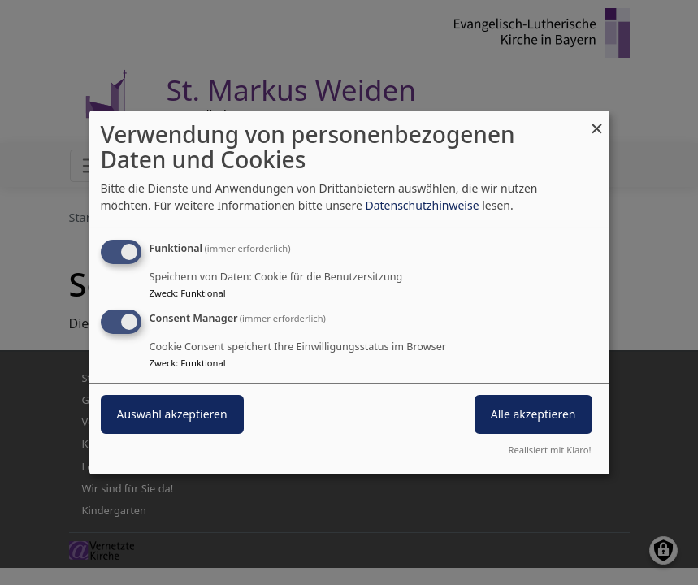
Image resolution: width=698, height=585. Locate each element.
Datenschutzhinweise (422, 205)
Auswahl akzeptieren (172, 414)
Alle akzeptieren (533, 414)
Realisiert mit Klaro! (550, 450)
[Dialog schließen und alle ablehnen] (597, 120)
